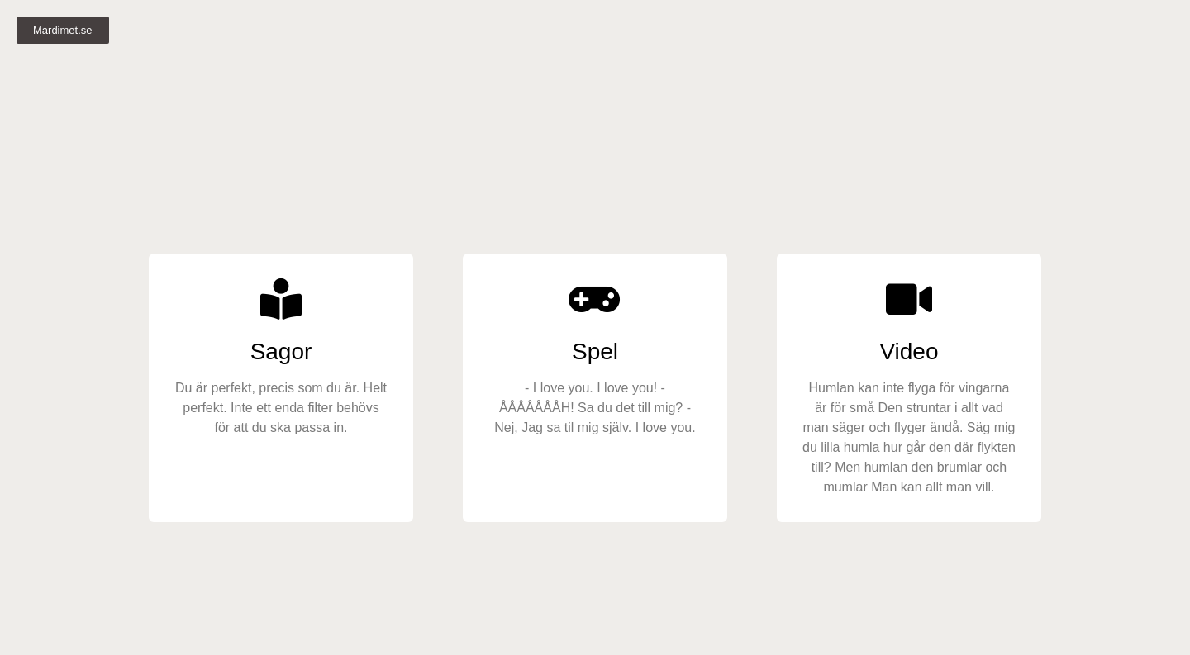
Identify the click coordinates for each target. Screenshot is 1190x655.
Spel (595, 351)
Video (908, 351)
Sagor (281, 351)
